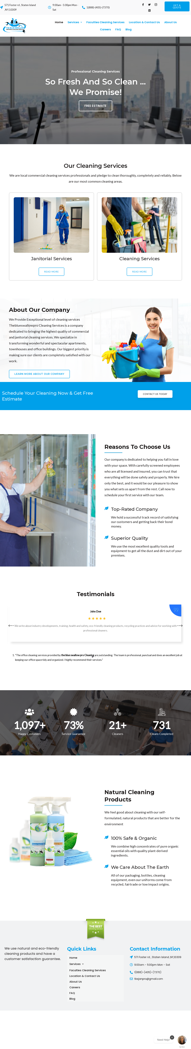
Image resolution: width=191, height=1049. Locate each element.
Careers (105, 29)
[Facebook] (143, 4)
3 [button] (98, 656)
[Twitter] (149, 4)
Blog (128, 29)
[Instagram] (156, 4)
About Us (170, 22)
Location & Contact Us (144, 22)
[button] (177, 6)
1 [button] (92, 657)
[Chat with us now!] (182, 1040)
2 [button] (95, 656)
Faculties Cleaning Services (105, 22)
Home (59, 22)
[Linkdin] (149, 10)
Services (75, 22)
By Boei (182, 1047)
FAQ (118, 29)
